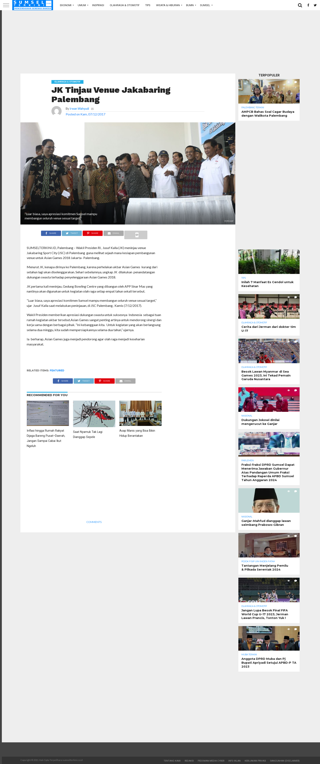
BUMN (190, 5)
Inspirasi (98, 5)
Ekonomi (65, 5)
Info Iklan (234, 761)
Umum (82, 5)
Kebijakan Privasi (255, 761)
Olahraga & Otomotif (125, 5)
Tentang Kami (172, 761)
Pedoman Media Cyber (211, 761)
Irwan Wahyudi (79, 108)
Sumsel (205, 5)
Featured (57, 370)
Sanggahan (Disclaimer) (285, 761)
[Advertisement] (160, 41)
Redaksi (189, 761)
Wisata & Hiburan (168, 5)
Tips (147, 5)
